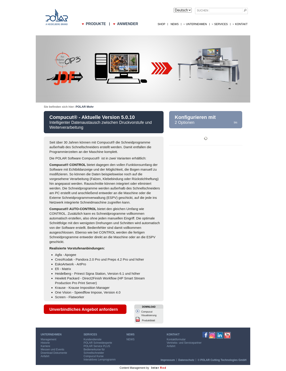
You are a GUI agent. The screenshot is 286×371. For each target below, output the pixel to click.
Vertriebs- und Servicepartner (184, 342)
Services (221, 24)
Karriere (45, 346)
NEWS (174, 24)
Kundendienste (92, 339)
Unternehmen (196, 24)
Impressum (168, 360)
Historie (45, 342)
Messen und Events (52, 349)
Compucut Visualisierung (148, 313)
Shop (161, 24)
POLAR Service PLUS (97, 346)
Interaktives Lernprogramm (100, 359)
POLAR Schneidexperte (98, 342)
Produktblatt (148, 320)
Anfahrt (45, 356)
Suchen (202, 10)
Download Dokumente (54, 352)
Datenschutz (186, 360)
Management (48, 339)
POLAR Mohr (85, 106)
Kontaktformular (176, 339)
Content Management (132, 367)
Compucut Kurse (93, 356)
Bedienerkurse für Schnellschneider (94, 351)
